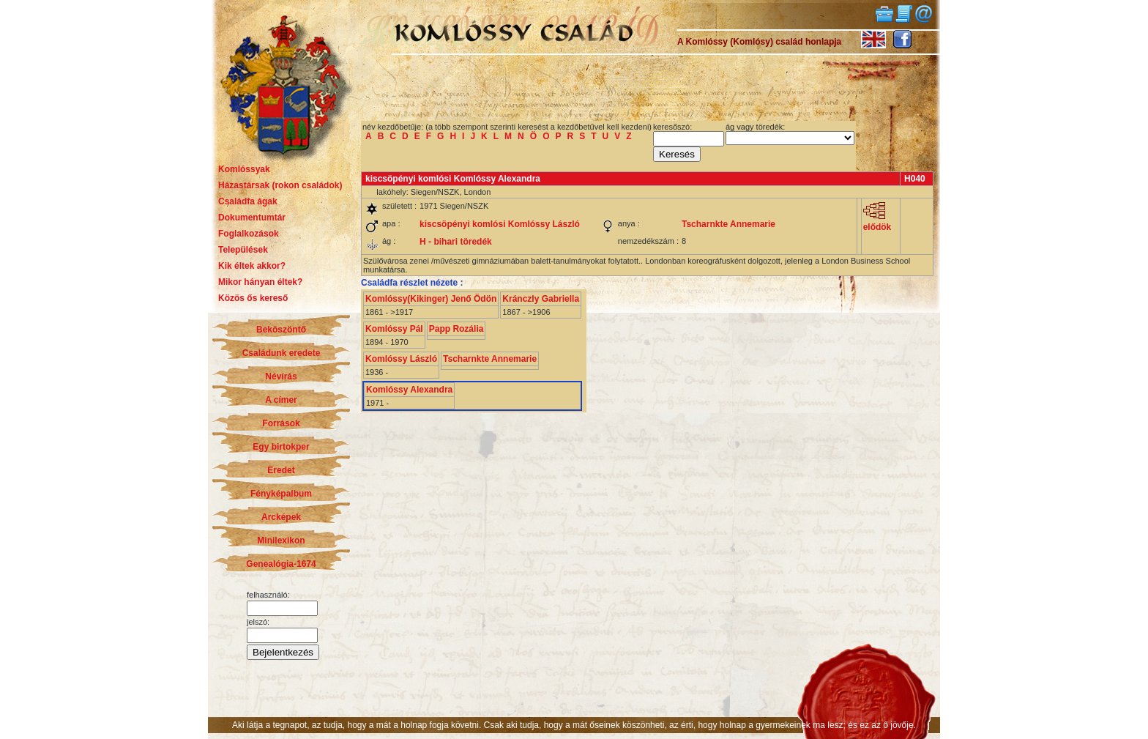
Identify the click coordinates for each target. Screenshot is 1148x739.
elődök (877, 223)
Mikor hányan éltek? (260, 282)
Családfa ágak (247, 201)
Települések (243, 250)
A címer (281, 400)
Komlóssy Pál (394, 329)
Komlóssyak (244, 169)
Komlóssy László (401, 359)
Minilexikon (281, 540)
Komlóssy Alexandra (409, 390)
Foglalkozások (248, 234)
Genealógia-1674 (281, 564)
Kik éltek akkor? (252, 266)
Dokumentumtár (252, 217)
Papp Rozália (456, 329)
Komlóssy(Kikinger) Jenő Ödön (430, 299)
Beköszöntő (281, 329)
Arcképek (281, 517)
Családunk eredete (281, 353)
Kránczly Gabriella (540, 299)
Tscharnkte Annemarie (728, 224)
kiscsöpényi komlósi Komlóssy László (500, 224)
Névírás (281, 376)
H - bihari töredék (456, 242)
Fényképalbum (281, 494)
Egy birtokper (281, 447)
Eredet (280, 470)
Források (280, 423)
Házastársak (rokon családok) (280, 185)
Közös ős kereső (253, 298)
